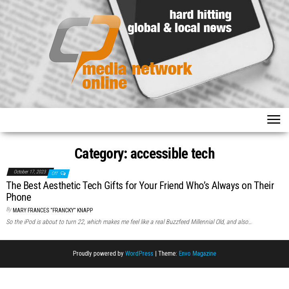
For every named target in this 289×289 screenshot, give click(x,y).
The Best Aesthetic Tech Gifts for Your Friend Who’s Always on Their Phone (140, 191)
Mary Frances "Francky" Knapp (53, 210)
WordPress (139, 253)
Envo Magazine (197, 253)
